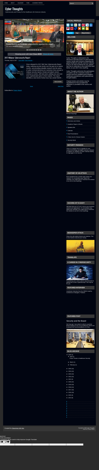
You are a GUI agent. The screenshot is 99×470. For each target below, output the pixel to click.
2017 (70, 390)
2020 (70, 382)
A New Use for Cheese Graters (76, 137)
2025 (70, 368)
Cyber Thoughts (14, 9)
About (13, 2)
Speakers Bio (71, 127)
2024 (70, 371)
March (72, 362)
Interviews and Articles (74, 121)
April (71, 356)
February (72, 365)
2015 (70, 395)
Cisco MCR (21, 60)
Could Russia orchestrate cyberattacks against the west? (29, 44)
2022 (70, 376)
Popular (70, 33)
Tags (77, 33)
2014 (70, 397)
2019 (70, 384)
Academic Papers (37, 2)
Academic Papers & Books (75, 124)
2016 (70, 392)
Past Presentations (73, 134)
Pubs (27, 2)
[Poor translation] (7, 442)
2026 (70, 354)
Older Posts (60, 86)
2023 (70, 374)
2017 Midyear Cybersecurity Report (17, 58)
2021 (70, 379)
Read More (58, 81)
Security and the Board (76, 321)
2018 (70, 387)
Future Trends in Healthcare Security (80, 358)
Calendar (20, 2)
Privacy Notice (91, 429)
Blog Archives (86, 33)
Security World (72, 140)
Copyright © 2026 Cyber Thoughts (86, 428)
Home (6, 2)
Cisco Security (28, 60)
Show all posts (48, 54)
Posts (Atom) (17, 90)
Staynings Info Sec (18, 428)
